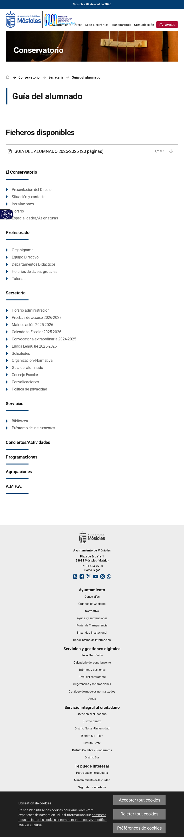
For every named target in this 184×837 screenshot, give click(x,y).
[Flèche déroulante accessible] (10, 214)
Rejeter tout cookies (139, 814)
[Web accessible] (5, 214)
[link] (40, 19)
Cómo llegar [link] (92, 570)
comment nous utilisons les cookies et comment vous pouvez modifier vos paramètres (62, 819)
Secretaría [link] (55, 77)
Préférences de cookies (139, 828)
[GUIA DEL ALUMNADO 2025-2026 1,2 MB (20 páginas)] (92, 151)
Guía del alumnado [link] (86, 77)
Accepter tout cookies (139, 800)
